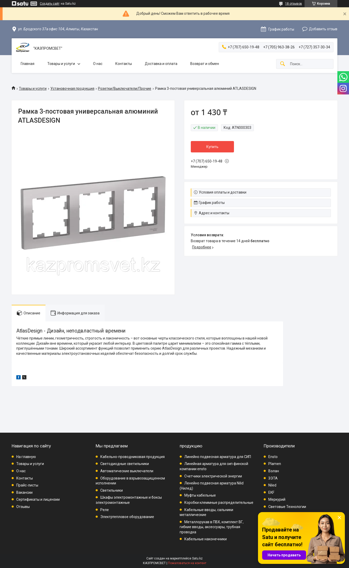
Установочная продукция (72, 88)
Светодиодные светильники (124, 464)
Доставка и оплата (161, 64)
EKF (271, 492)
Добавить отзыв (323, 29)
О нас (97, 64)
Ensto (273, 457)
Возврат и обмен (204, 64)
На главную (26, 457)
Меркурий (276, 499)
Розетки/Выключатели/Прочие (124, 88)
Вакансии (24, 492)
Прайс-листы (27, 485)
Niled (272, 485)
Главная (27, 64)
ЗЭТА (273, 478)
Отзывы (23, 507)
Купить (212, 147)
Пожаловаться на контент (187, 563)
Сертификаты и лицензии (38, 499)
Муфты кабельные (200, 495)
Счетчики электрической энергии (213, 476)
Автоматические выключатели (126, 471)
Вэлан (273, 471)
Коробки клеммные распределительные (218, 502)
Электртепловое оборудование (127, 517)
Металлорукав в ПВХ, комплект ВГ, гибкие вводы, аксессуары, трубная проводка (212, 527)
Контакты (123, 64)
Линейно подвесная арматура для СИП (217, 457)
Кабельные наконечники (205, 539)
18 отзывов (293, 3)
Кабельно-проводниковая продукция (132, 457)
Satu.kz (197, 558)
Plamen (274, 464)
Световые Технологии (287, 507)
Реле (104, 510)
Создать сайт (49, 3)
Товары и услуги (61, 64)
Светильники (111, 490)
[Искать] (282, 64)
